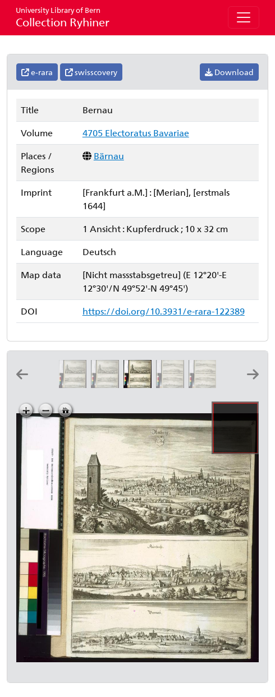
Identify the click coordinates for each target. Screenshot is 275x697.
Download (229, 72)
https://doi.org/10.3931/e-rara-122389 (163, 311)
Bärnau (109, 155)
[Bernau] (139, 384)
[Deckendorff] (172, 384)
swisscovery (91, 72)
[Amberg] (74, 384)
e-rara (37, 72)
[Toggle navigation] (243, 17)
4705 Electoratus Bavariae (135, 133)
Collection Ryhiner (62, 17)
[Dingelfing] (205, 384)
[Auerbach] (107, 384)
